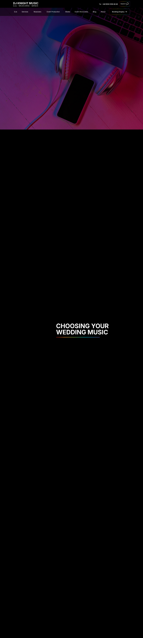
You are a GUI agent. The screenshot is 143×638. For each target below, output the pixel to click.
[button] (25, 11)
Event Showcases (81, 12)
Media (67, 12)
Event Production (53, 12)
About (103, 12)
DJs (15, 12)
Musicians (37, 12)
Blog (94, 12)
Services (25, 12)
